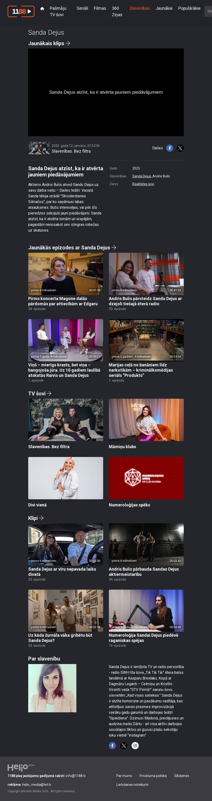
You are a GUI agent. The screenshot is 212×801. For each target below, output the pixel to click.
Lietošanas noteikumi (132, 784)
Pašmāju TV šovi (58, 11)
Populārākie (189, 8)
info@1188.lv (47, 776)
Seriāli (82, 8)
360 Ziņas (117, 11)
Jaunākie (164, 8)
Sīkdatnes (181, 776)
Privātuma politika (153, 776)
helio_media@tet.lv (29, 784)
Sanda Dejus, (142, 176)
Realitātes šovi (143, 184)
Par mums (124, 776)
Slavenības (139, 8)
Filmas (100, 8)
